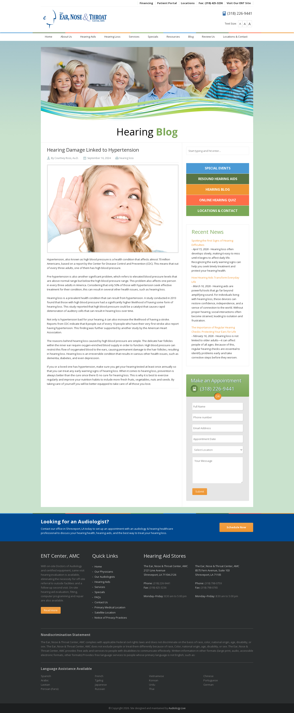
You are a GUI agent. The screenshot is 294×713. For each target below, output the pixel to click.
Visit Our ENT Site (239, 3)
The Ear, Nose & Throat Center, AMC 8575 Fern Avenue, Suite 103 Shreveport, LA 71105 (217, 570)
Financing (146, 3)
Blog (191, 36)
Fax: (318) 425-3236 (211, 3)
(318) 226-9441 (161, 583)
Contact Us (101, 602)
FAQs (98, 597)
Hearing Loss (112, 36)
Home (48, 36)
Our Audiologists (105, 577)
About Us (66, 36)
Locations (188, 3)
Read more (51, 610)
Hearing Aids (88, 36)
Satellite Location (105, 612)
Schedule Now (236, 527)
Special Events (218, 168)
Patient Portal (167, 3)
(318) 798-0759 (213, 583)
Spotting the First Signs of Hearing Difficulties (212, 243)
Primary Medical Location (110, 607)
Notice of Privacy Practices (111, 617)
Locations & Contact (235, 36)
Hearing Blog (218, 189)
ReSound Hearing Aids (217, 179)
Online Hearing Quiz (217, 200)
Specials (153, 36)
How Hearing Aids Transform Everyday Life (215, 280)
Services (134, 36)
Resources (173, 36)
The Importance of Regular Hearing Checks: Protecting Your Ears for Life (214, 330)
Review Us (208, 36)
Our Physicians (104, 571)
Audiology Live (177, 708)
